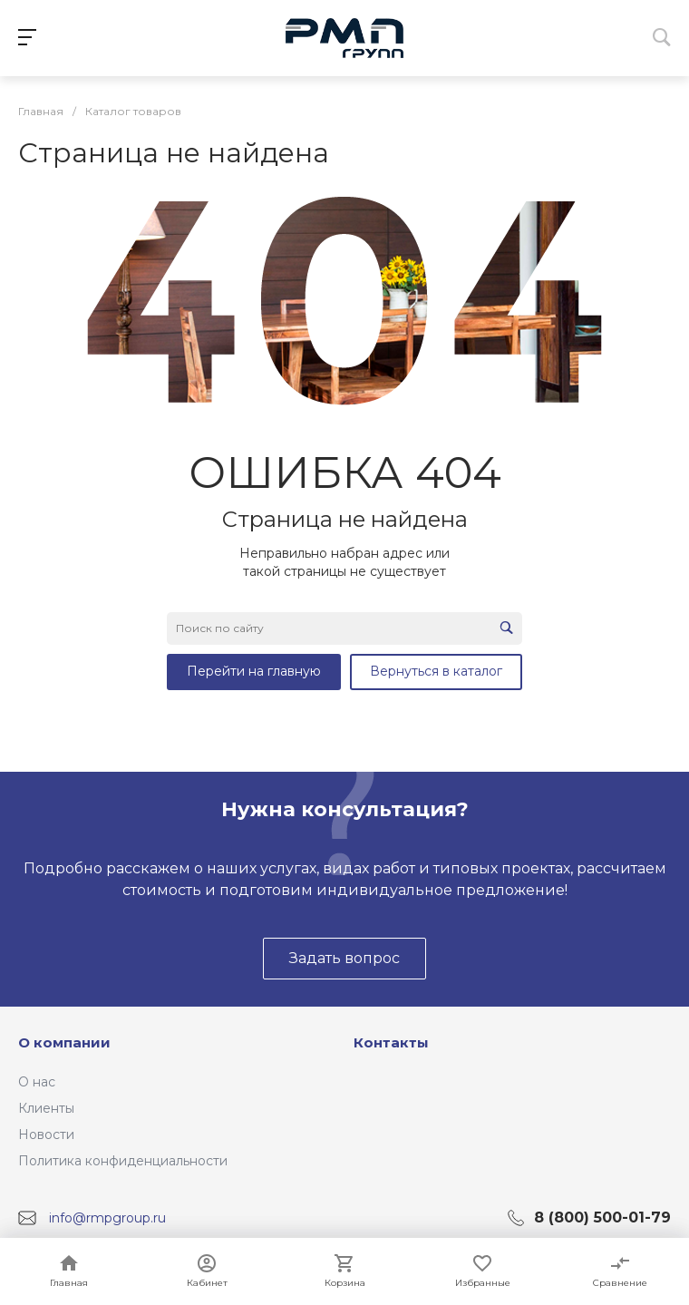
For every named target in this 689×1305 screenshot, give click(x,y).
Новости (46, 1134)
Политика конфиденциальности (123, 1161)
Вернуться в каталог (436, 671)
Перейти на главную (254, 671)
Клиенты (46, 1108)
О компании (64, 1042)
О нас (36, 1082)
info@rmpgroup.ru (107, 1218)
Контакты (391, 1042)
